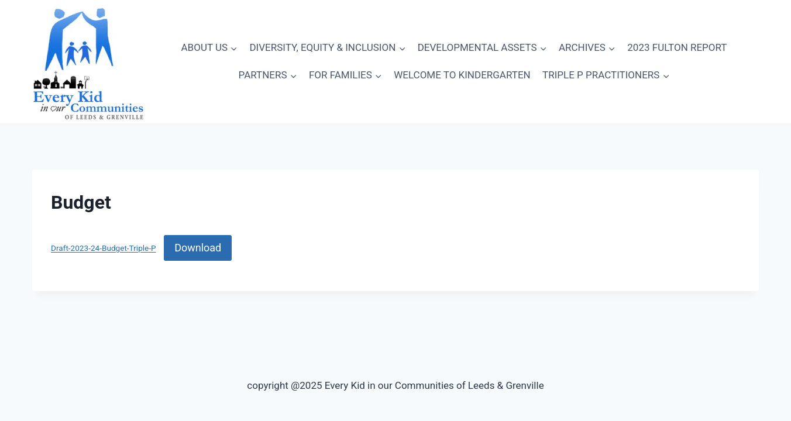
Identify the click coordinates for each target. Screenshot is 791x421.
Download (197, 247)
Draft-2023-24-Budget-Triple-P (103, 248)
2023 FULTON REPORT (677, 47)
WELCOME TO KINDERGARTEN (462, 75)
